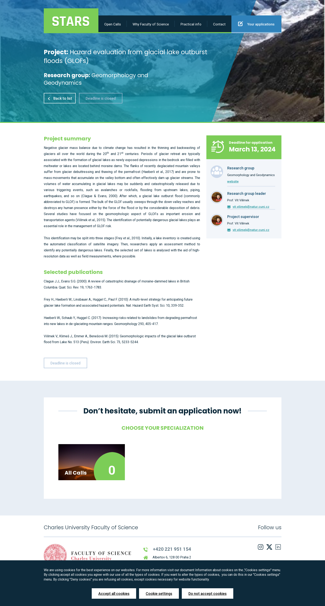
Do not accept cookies (207, 593)
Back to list (59, 98)
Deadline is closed (101, 98)
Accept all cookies (113, 593)
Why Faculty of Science (151, 24)
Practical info (191, 24)
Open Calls (112, 24)
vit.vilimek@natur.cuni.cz (251, 207)
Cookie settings (159, 593)
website (233, 181)
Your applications (256, 23)
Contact (219, 24)
